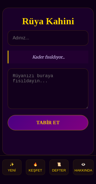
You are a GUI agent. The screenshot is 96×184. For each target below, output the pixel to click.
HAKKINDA (83, 167)
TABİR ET (48, 128)
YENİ (12, 167)
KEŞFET (35, 167)
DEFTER (59, 167)
